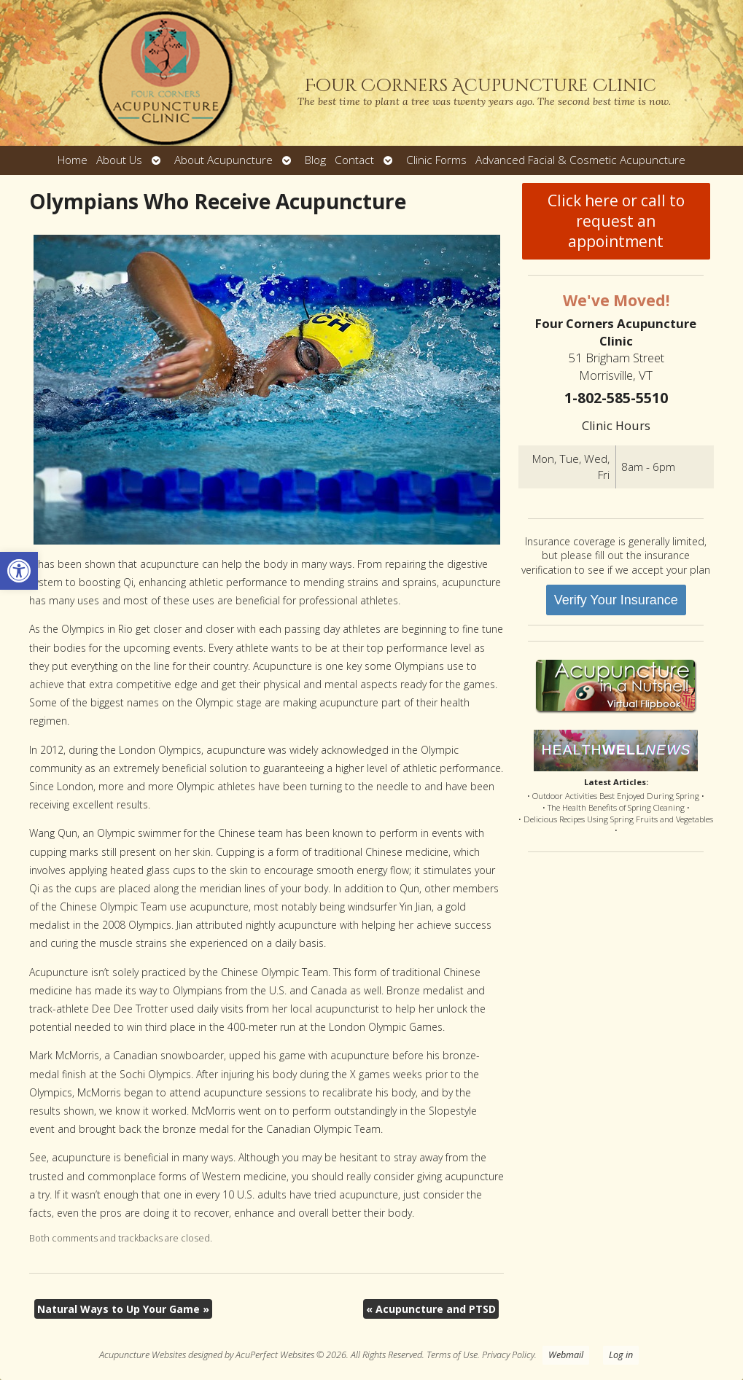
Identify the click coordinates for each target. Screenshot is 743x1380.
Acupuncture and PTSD (431, 1309)
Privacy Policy (508, 1355)
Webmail (565, 1355)
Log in (621, 1355)
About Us (119, 160)
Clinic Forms (436, 160)
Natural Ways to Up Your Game (123, 1309)
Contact (354, 160)
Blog (315, 160)
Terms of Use (452, 1355)
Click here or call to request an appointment (616, 221)
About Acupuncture (223, 160)
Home (72, 160)
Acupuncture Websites (142, 1355)
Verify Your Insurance (616, 600)
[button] (19, 571)
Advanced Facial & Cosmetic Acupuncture (580, 160)
